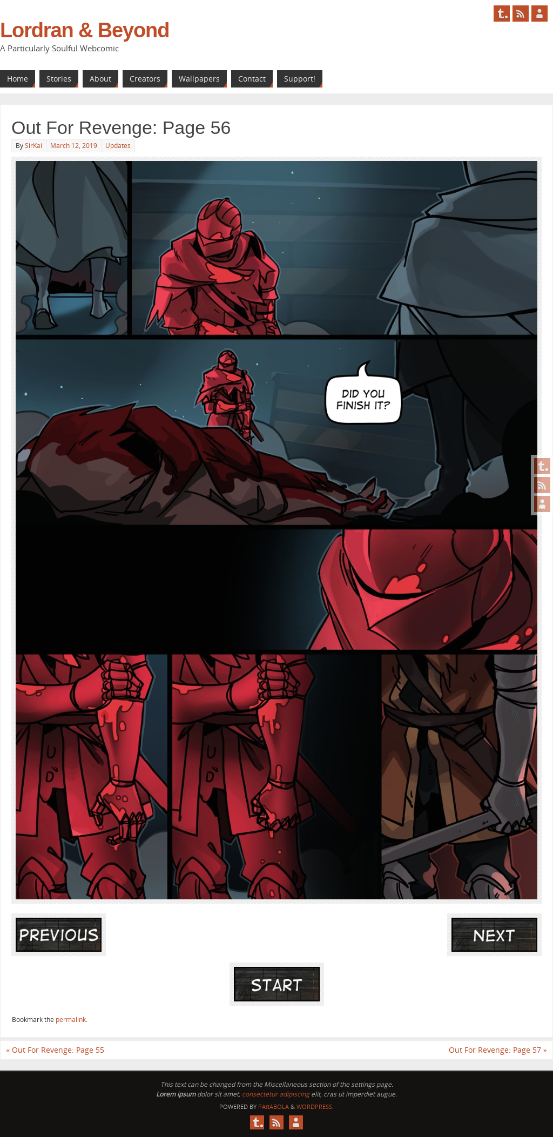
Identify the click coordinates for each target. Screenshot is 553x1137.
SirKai (33, 145)
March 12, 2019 (73, 145)
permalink (71, 1019)
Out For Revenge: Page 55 (55, 1050)
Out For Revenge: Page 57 (498, 1050)
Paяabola (273, 1106)
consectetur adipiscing (275, 1094)
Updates (118, 145)
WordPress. (315, 1106)
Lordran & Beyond (84, 30)
